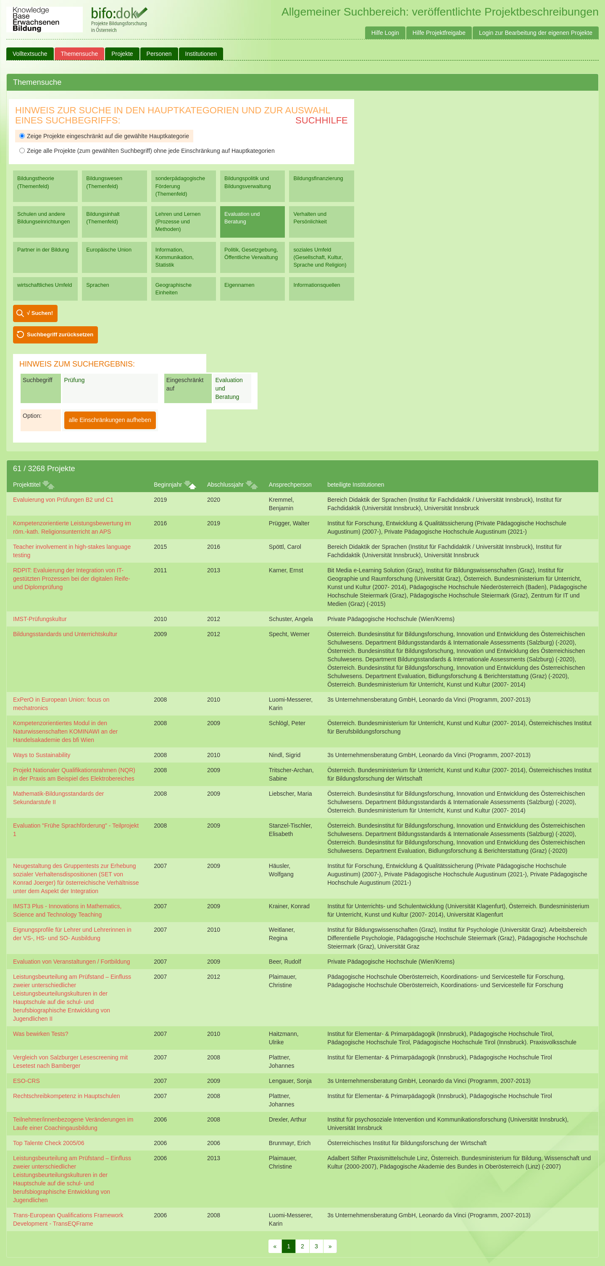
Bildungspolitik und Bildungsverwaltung (247, 182)
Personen (159, 53)
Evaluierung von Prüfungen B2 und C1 (63, 499)
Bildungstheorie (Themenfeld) (35, 182)
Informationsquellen (316, 285)
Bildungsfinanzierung (318, 178)
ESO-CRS (26, 1080)
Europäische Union (109, 249)
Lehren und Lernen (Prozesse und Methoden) (178, 221)
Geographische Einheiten (173, 289)
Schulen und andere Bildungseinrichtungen (43, 218)
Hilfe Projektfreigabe (439, 32)
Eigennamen (239, 285)
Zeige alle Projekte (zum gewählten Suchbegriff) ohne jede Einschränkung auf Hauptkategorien (147, 150)
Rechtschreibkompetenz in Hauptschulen (66, 1096)
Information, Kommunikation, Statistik (174, 257)
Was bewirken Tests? (40, 1033)
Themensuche (79, 53)
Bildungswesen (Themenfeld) (104, 182)
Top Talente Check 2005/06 (48, 1143)
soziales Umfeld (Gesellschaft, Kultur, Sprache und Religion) (319, 257)
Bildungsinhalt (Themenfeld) (102, 218)
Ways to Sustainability (41, 755)
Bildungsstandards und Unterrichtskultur (65, 634)
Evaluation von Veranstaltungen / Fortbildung (71, 961)
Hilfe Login (385, 32)
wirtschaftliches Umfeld (44, 285)
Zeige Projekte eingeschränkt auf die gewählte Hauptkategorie (104, 136)
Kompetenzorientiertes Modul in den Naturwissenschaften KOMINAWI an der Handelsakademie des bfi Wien (65, 731)
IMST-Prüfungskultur (40, 619)
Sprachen (97, 285)
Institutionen (201, 53)
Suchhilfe (321, 120)
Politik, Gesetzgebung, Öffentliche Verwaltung (251, 253)
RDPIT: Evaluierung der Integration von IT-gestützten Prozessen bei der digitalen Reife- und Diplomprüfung (71, 578)
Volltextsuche (30, 53)
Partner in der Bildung (43, 249)
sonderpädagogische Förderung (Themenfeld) (180, 186)
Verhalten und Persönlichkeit (309, 218)
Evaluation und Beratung (242, 218)
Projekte (122, 53)
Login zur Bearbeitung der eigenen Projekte (535, 32)
